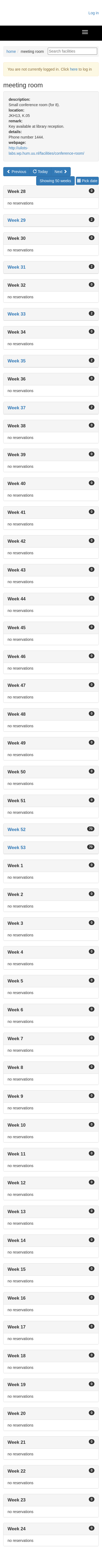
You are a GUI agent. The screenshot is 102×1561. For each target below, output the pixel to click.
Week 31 (17, 267)
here (73, 69)
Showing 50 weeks (55, 181)
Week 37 (17, 407)
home (11, 51)
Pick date (87, 181)
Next (61, 171)
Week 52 (17, 829)
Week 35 (17, 361)
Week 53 (17, 847)
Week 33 (17, 314)
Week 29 (17, 220)
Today (40, 171)
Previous (16, 171)
